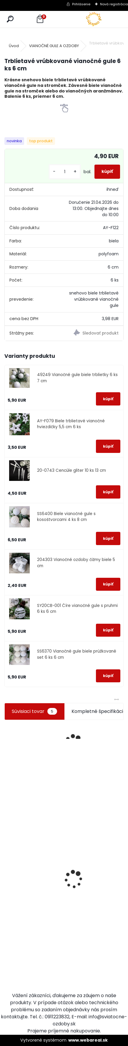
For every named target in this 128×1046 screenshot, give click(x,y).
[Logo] (94, 19)
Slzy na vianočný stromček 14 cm (19, 926)
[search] (10, 19)
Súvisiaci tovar (34, 711)
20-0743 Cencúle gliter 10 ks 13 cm (71, 470)
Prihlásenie (81, 4)
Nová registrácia (114, 4)
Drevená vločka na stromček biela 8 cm (55, 863)
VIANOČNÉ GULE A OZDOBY (54, 46)
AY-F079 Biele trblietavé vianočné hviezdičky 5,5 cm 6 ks (71, 424)
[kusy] (65, 172)
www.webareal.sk (88, 1040)
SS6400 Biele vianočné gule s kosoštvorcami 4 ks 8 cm (66, 516)
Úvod (14, 46)
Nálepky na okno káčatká (84, 858)
